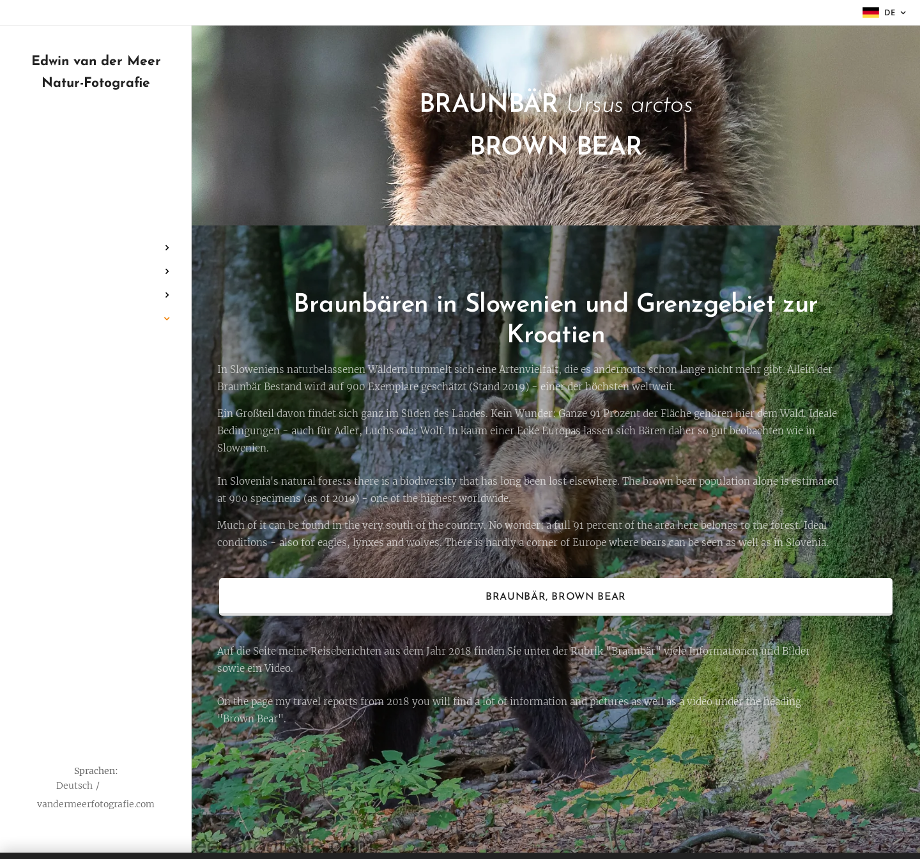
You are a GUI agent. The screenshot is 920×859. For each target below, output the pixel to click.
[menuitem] (96, 209)
